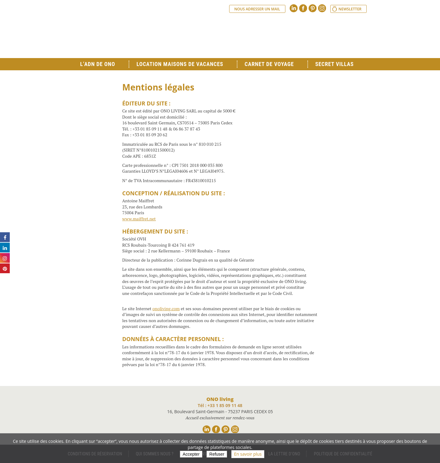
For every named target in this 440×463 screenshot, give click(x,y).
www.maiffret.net (139, 219)
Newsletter (350, 9)
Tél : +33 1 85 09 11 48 (220, 405)
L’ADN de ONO (97, 64)
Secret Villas (334, 64)
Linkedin (294, 8)
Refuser (216, 454)
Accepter (191, 454)
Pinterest (313, 8)
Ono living (140, 33)
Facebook (303, 8)
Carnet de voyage (269, 64)
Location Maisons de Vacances (180, 64)
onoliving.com (166, 308)
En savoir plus (248, 454)
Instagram (322, 8)
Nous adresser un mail (257, 9)
